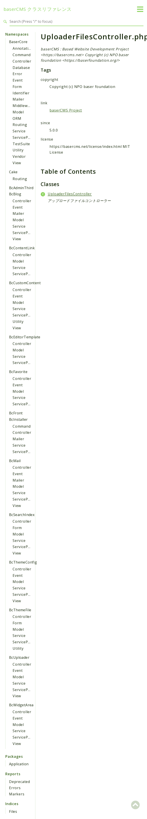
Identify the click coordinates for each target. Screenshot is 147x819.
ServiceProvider (27, 137)
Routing (20, 124)
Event (18, 80)
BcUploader (19, 657)
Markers (17, 794)
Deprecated (19, 781)
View (17, 162)
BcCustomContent (25, 282)
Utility (18, 150)
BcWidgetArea (21, 705)
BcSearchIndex (21, 514)
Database (21, 67)
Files (13, 811)
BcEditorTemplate (24, 337)
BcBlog (15, 194)
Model (18, 112)
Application (19, 764)
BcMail (15, 460)
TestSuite (21, 143)
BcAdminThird (21, 187)
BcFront (16, 413)
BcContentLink (22, 248)
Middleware (23, 105)
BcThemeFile (20, 610)
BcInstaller (18, 419)
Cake (13, 172)
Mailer (18, 99)
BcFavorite (18, 371)
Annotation (23, 48)
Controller (22, 61)
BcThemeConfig (23, 562)
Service (19, 131)
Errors (15, 787)
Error (17, 73)
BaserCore (18, 41)
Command (22, 54)
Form (17, 86)
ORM (17, 118)
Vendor (19, 156)
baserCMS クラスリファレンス (38, 9)
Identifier (21, 93)
